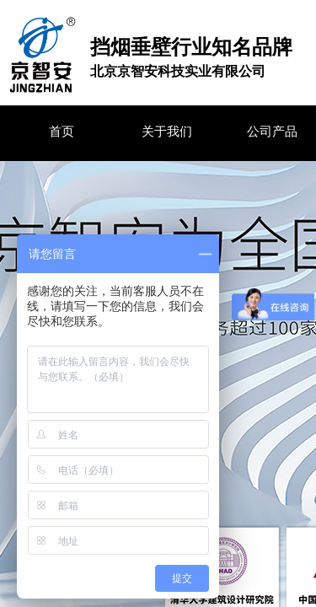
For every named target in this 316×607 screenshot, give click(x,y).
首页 (61, 131)
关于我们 (167, 131)
